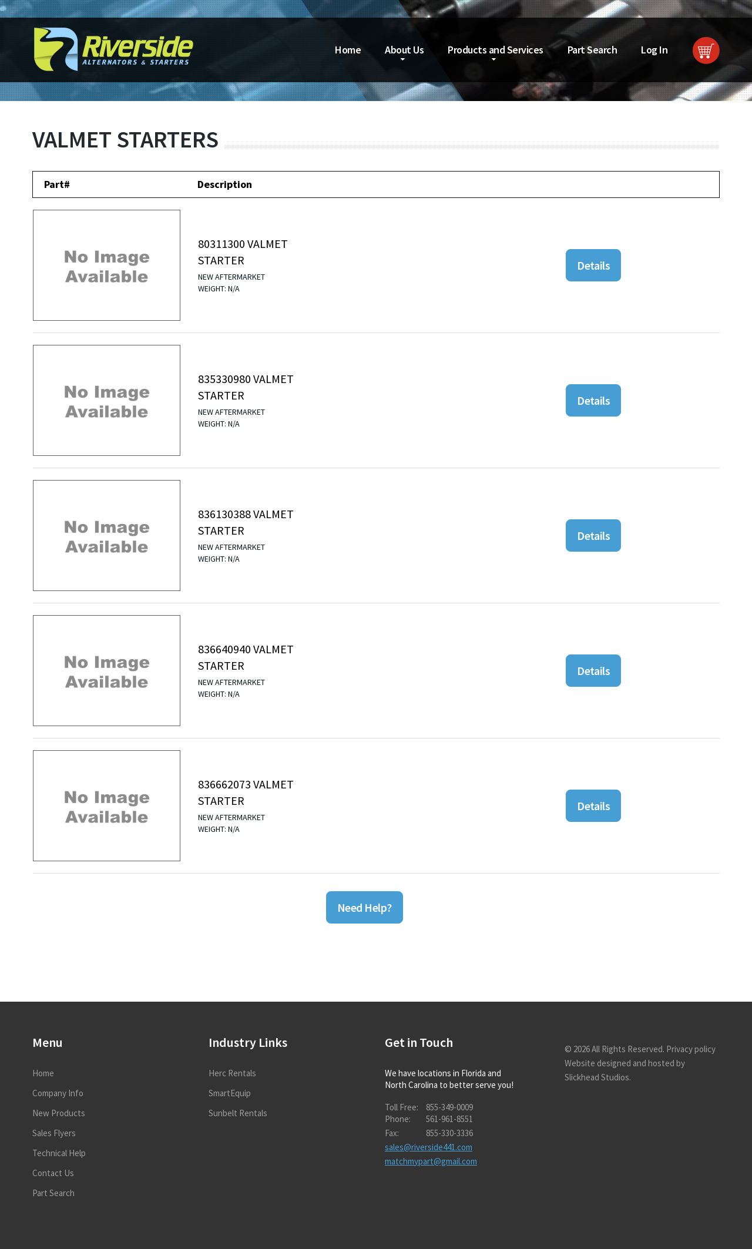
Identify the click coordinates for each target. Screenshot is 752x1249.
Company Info (57, 1093)
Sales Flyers (54, 1133)
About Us (404, 49)
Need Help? (364, 907)
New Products (58, 1113)
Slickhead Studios (597, 1077)
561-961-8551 (449, 1118)
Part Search (592, 49)
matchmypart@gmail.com (431, 1161)
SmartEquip (230, 1093)
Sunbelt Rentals (238, 1113)
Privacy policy (691, 1049)
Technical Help (59, 1153)
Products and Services (495, 49)
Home (348, 49)
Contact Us (53, 1173)
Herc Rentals (232, 1073)
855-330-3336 (449, 1133)
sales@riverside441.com (428, 1147)
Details (593, 265)
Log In (654, 49)
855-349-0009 (449, 1107)
